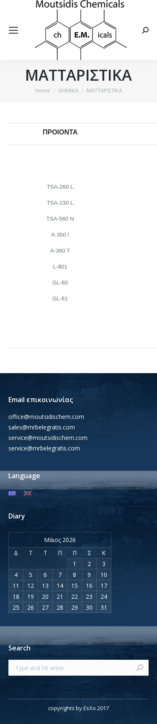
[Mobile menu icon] (13, 30)
